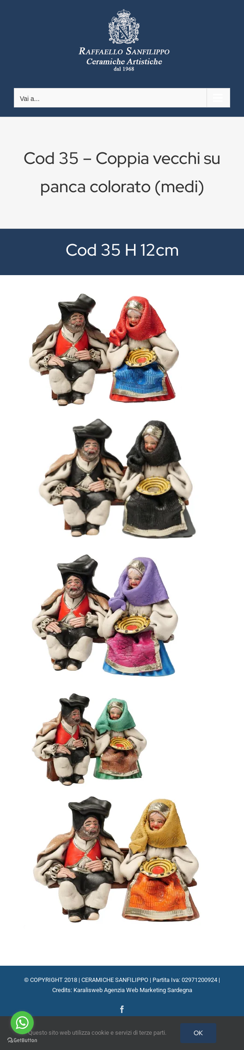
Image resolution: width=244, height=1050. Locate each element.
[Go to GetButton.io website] (22, 1040)
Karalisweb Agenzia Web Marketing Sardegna (132, 990)
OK (198, 1033)
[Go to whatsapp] (22, 1022)
